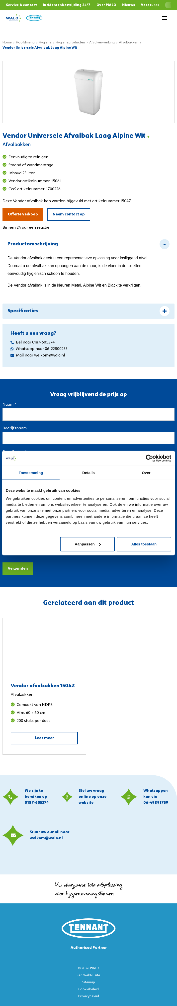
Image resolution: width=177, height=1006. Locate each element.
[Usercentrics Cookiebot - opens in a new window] (149, 458)
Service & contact (21, 5)
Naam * (9, 405)
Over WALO (106, 5)
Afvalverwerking (102, 42)
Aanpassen (88, 544)
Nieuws (128, 5)
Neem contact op (69, 214)
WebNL (88, 975)
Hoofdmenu (25, 42)
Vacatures (150, 5)
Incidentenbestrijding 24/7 (66, 5)
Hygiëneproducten (70, 42)
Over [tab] (146, 473)
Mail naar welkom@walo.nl (37, 355)
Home (7, 42)
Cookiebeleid (88, 989)
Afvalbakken (128, 42)
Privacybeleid (88, 996)
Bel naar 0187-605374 (32, 342)
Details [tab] (88, 473)
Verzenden (18, 569)
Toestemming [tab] (31, 473)
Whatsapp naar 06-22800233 (39, 349)
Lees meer (44, 738)
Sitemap (88, 982)
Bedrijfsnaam (14, 428)
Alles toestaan (144, 544)
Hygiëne (45, 42)
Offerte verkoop (23, 214)
